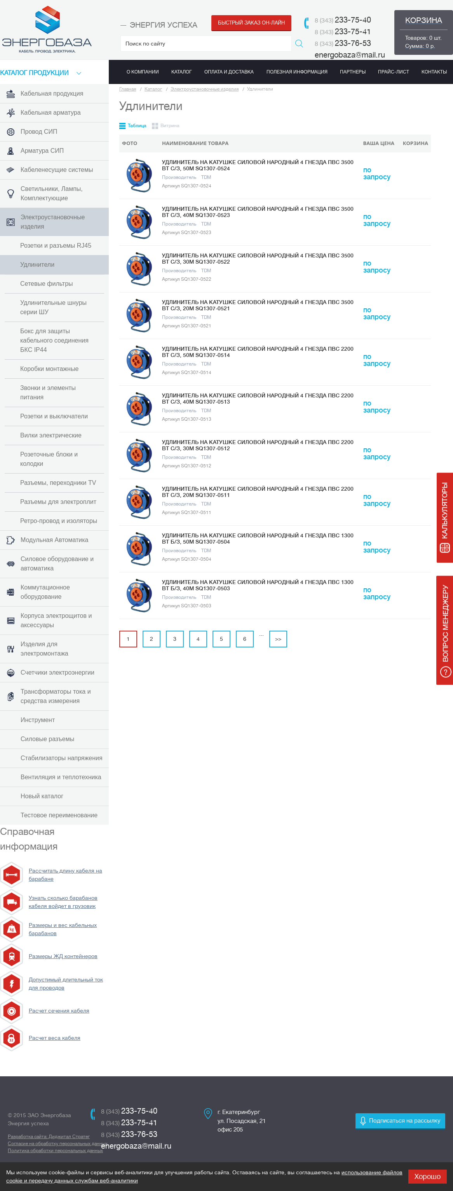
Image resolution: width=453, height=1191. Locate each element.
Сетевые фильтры (46, 283)
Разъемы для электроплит (58, 501)
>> (278, 639)
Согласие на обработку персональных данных (58, 1143)
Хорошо (428, 1177)
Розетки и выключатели (54, 416)
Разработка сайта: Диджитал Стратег (49, 1136)
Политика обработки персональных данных (55, 1150)
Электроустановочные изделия (205, 89)
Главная (127, 89)
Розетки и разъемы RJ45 (55, 245)
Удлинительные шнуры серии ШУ (53, 307)
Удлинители (37, 264)
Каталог (153, 89)
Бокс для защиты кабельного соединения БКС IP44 (54, 340)
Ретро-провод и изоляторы (58, 521)
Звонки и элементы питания (48, 392)
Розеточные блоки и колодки (49, 459)
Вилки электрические (51, 435)
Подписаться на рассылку (405, 1121)
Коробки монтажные (49, 369)
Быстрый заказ (251, 23)
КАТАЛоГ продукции (34, 73)
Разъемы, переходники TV (58, 482)
